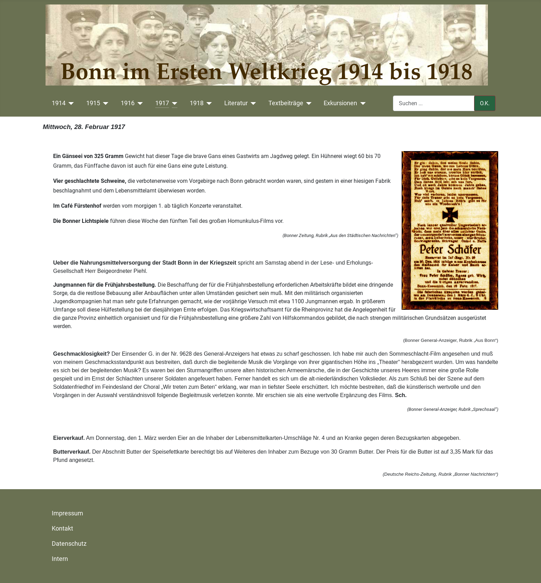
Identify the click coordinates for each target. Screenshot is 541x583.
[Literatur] (252, 103)
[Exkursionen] (361, 103)
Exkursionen (340, 103)
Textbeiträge (285, 103)
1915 (93, 103)
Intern (60, 558)
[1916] (139, 103)
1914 (59, 103)
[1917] (173, 103)
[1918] (208, 103)
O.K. (485, 103)
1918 (197, 103)
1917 (162, 103)
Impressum (67, 513)
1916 (128, 103)
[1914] (70, 103)
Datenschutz (69, 543)
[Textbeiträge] (307, 103)
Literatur (236, 103)
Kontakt (62, 528)
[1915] (104, 103)
